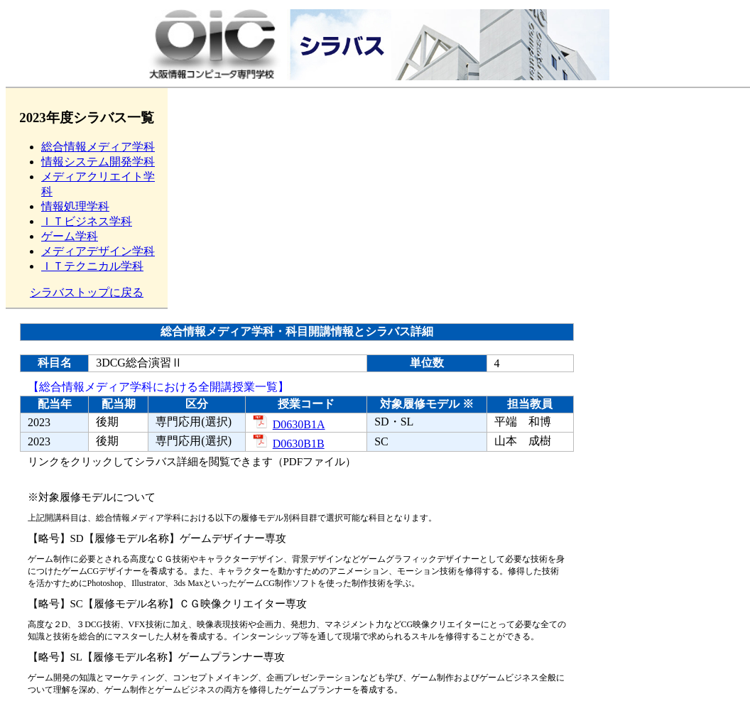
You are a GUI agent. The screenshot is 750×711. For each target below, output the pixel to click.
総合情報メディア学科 (98, 147)
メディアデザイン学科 (98, 251)
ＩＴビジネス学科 (86, 221)
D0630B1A (289, 424)
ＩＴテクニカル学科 (92, 266)
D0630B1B (289, 444)
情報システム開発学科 (98, 162)
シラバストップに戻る (86, 292)
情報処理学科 (75, 206)
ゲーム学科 (69, 236)
